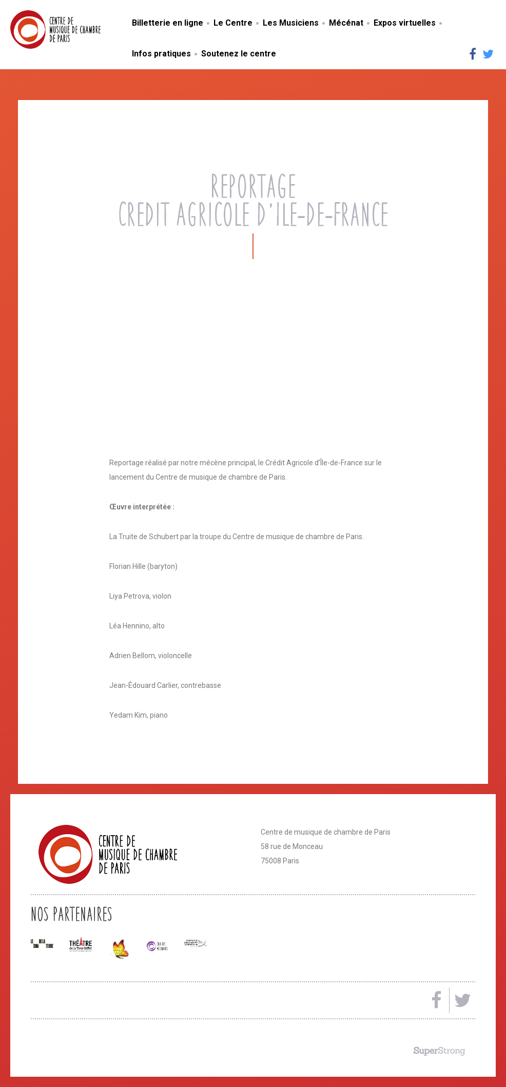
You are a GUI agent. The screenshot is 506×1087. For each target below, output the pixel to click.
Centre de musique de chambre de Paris (79, 29)
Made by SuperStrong (439, 1051)
